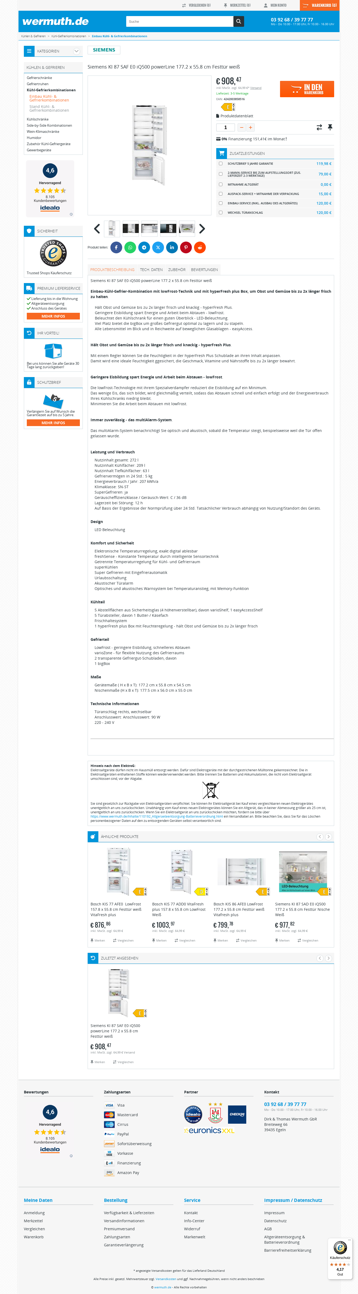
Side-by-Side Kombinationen (49, 125)
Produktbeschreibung (112, 269)
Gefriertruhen (38, 84)
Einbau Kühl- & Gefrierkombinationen (49, 98)
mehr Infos (53, 316)
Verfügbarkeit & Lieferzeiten (129, 1212)
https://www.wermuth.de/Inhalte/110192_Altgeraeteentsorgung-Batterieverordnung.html (157, 816)
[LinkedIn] (172, 247)
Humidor (34, 138)
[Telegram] (144, 247)
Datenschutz (275, 1220)
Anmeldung (34, 1212)
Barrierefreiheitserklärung (287, 1250)
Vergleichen (34, 1228)
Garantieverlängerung (124, 1244)
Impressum (274, 1212)
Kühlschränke (38, 119)
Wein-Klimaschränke (43, 131)
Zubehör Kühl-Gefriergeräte (48, 144)
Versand (256, 88)
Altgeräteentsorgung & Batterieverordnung (284, 1239)
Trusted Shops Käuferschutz (49, 272)
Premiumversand (119, 1228)
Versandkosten (166, 1279)
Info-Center (194, 1220)
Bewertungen (204, 269)
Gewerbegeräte (39, 150)
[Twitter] (158, 247)
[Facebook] (116, 247)
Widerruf (192, 1228)
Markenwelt (194, 1236)
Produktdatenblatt (234, 116)
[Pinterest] (186, 247)
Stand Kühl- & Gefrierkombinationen (49, 108)
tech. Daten (151, 269)
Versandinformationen (124, 1220)
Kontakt (191, 1212)
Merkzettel (33, 1220)
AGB (268, 1228)
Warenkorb (34, 1236)
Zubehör (176, 269)
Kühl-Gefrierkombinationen (51, 90)
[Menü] (349, 1241)
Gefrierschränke (39, 78)
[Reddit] (200, 247)
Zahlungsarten (117, 1236)
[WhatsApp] (130, 247)
